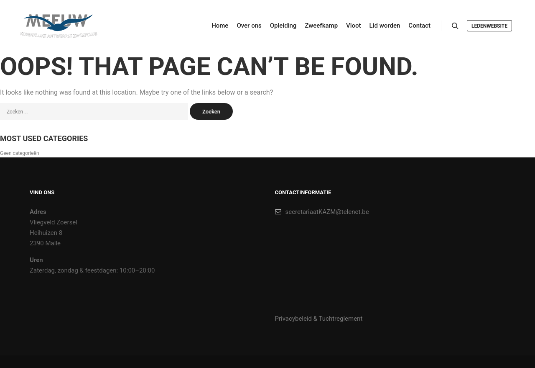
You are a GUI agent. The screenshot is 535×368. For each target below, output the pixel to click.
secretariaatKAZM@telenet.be (322, 212)
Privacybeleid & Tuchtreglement (319, 318)
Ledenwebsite (489, 26)
